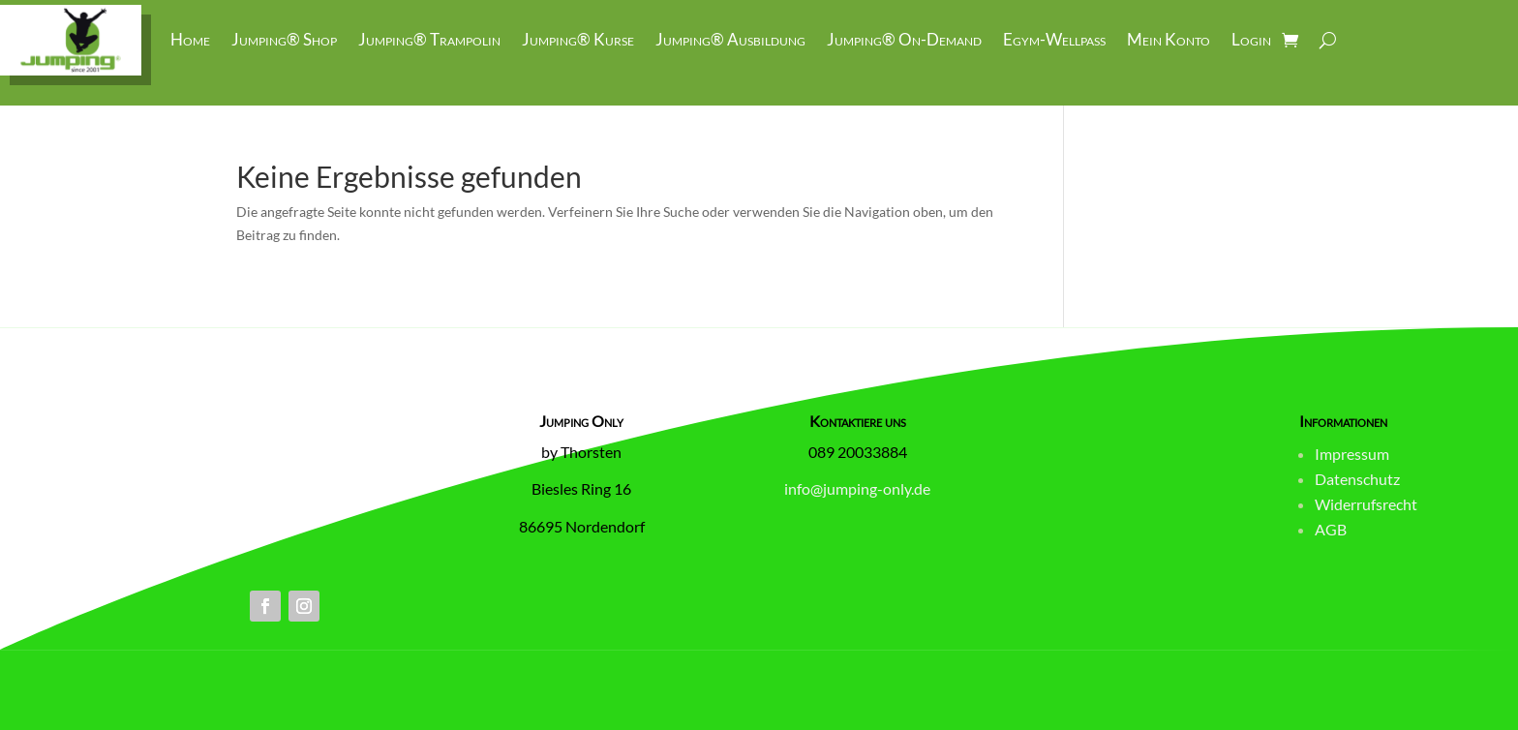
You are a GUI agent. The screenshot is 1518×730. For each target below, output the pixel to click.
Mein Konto (1168, 39)
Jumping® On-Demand (904, 39)
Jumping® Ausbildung (730, 39)
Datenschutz (1357, 479)
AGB (1331, 529)
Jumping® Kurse (578, 39)
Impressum (1352, 453)
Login (1251, 39)
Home (190, 39)
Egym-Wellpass (1054, 39)
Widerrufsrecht (1366, 504)
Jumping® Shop (284, 39)
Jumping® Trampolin (429, 39)
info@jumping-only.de (857, 488)
